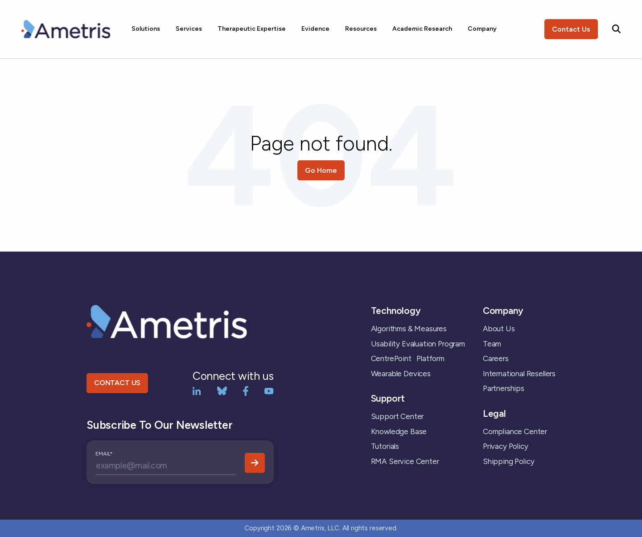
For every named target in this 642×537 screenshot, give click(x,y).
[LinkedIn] (197, 390)
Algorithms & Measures (409, 328)
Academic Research (422, 29)
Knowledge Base (399, 431)
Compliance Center (515, 431)
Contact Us (571, 29)
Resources (361, 29)
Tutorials (385, 446)
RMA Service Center (405, 461)
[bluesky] (222, 390)
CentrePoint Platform (407, 358)
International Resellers (519, 373)
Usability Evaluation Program (418, 343)
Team (492, 343)
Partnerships (503, 388)
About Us (499, 328)
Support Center (397, 416)
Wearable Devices (401, 373)
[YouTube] (269, 390)
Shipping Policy (508, 461)
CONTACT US (117, 382)
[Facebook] (245, 390)
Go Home (321, 170)
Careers (496, 358)
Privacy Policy (505, 446)
